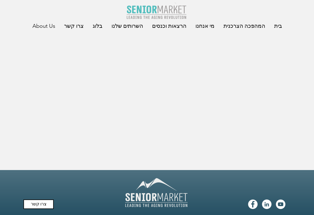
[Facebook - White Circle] (253, 204)
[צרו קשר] (38, 204)
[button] (244, 26)
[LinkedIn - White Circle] (266, 204)
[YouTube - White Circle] (280, 204)
